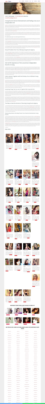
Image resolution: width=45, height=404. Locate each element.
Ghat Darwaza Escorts (25, 385)
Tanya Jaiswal (34, 290)
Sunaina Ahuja (25, 290)
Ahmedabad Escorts (9, 305)
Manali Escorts (9, 336)
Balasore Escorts (18, 350)
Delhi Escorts (9, 299)
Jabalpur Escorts (35, 303)
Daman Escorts (26, 313)
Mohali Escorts (26, 332)
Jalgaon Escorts (35, 350)
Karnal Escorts (35, 334)
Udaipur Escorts (15, 385)
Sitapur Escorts (15, 397)
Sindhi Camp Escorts (34, 394)
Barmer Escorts (9, 377)
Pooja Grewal (16, 290)
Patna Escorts (26, 305)
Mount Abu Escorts (16, 398)
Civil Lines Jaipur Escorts (16, 393)
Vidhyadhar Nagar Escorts (34, 397)
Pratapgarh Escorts (9, 350)
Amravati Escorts (18, 344)
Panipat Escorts (26, 344)
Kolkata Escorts (9, 309)
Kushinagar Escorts (9, 348)
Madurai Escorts (9, 332)
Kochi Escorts (18, 305)
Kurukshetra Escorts (27, 346)
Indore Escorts (9, 315)
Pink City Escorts (33, 396)
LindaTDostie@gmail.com (11, 18)
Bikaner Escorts (24, 398)
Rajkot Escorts (26, 309)
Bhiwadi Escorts (18, 352)
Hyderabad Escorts (9, 303)
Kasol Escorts (9, 338)
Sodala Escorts (24, 397)
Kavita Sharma (25, 280)
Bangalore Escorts (9, 301)
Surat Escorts (18, 313)
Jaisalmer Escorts (15, 386)
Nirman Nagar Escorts (34, 393)
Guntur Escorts (35, 297)
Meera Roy (33, 281)
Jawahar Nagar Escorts (25, 394)
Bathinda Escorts (9, 373)
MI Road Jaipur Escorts (25, 396)
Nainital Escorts (26, 303)
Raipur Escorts (26, 307)
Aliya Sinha (15, 402)
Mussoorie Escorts (35, 311)
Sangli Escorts (18, 348)
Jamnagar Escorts (35, 305)
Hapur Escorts (18, 375)
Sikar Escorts (27, 377)
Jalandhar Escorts (27, 299)
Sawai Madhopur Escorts (26, 352)
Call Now (11, 403)
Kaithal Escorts (35, 332)
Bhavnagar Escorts (35, 373)
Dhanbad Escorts (18, 309)
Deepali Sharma (8, 281)
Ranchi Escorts (18, 332)
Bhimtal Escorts (26, 379)
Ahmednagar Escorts (18, 342)
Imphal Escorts (35, 346)
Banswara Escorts (9, 379)
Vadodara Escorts (27, 311)
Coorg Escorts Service (26, 33)
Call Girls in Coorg (30, 86)
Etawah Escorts (9, 342)
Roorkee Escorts (26, 336)
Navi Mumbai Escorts (35, 313)
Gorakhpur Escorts (9, 346)
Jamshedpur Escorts (27, 315)
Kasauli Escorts (26, 356)
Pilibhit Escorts (9, 354)
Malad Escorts (18, 340)
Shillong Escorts (35, 379)
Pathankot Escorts (18, 379)
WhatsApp (34, 403)
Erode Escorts (35, 342)
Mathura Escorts (9, 344)
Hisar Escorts (27, 348)
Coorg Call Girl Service (14, 101)
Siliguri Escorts (35, 352)
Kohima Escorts (35, 377)
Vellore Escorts (35, 354)
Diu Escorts (35, 338)
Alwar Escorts (15, 394)
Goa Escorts (18, 299)
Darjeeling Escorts (27, 334)
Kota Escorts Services (34, 398)
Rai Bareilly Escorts (9, 352)
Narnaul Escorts (18, 356)
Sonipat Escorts (26, 342)
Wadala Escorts (26, 338)
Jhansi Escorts (35, 307)
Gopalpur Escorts (35, 344)
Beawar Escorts (33, 385)
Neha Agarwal (8, 290)
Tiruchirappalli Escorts (35, 375)
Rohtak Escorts (18, 354)
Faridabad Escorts (18, 303)
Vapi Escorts (18, 373)
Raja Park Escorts (33, 395)
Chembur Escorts (9, 340)
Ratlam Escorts (26, 373)
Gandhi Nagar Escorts (16, 396)
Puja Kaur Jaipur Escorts (7, 395)
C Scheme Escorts (15, 395)
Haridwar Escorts (27, 297)
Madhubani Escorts (35, 356)
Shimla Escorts (18, 311)
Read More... (11, 236)
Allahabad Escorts (18, 307)
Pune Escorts (9, 311)
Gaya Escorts (35, 301)
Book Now (10, 148)
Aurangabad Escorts (18, 346)
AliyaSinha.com (10, 402)
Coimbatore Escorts (9, 334)
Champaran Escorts (9, 356)
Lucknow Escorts (9, 313)
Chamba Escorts (26, 354)
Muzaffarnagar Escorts (27, 350)
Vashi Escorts (18, 334)
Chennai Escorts (9, 307)
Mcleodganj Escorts (36, 336)
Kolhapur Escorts (35, 309)
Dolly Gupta (16, 281)
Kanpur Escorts (26, 301)
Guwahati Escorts (35, 299)
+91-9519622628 (19, 16)
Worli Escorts (27, 340)
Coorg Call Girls (14, 38)
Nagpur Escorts (18, 301)
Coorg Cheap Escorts (36, 47)
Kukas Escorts (24, 395)
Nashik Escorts (18, 315)
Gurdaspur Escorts (18, 377)
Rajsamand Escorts (27, 375)
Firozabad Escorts (35, 340)
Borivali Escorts (18, 338)
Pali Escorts (9, 375)
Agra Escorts (18, 297)
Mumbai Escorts (9, 297)
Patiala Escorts (35, 315)
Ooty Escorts (18, 336)
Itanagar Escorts (35, 348)
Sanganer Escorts (24, 393)
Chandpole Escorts (33, 386)
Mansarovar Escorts (25, 386)
